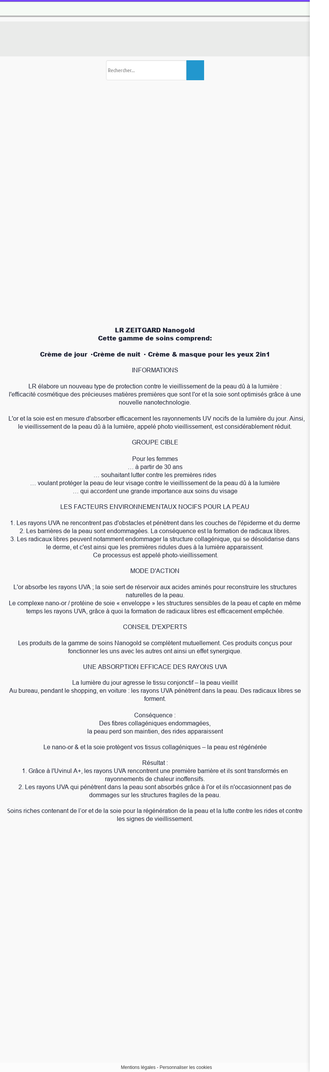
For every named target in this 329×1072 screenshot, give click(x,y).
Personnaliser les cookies (186, 1067)
